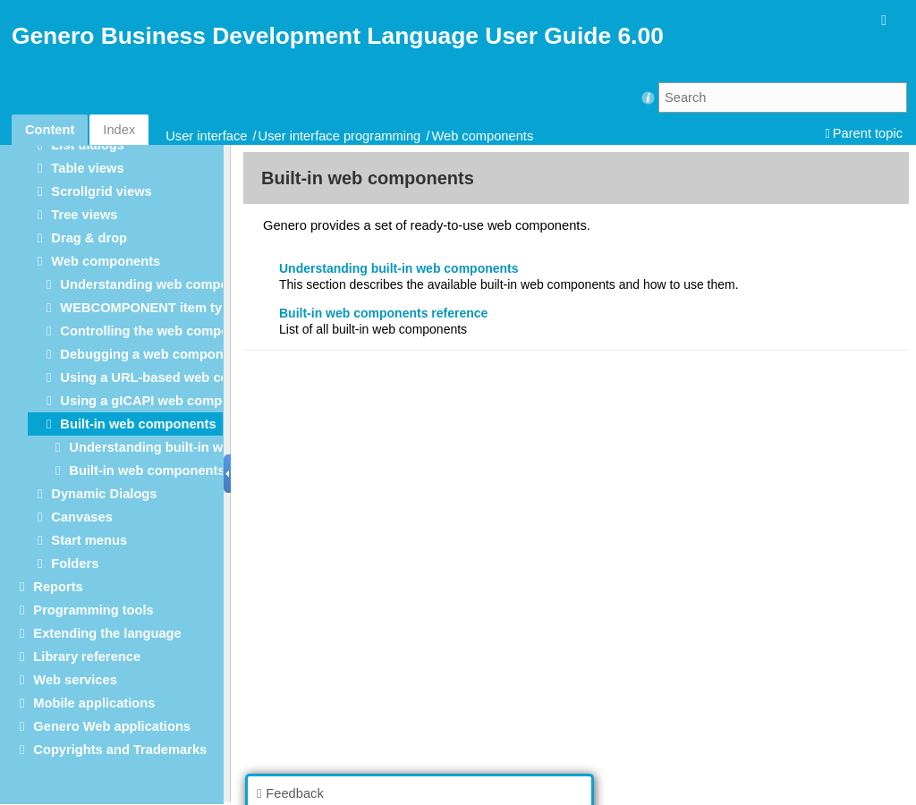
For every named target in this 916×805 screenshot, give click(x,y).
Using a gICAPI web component (159, 401)
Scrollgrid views (101, 191)
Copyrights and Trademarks (120, 749)
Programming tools (93, 610)
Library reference (86, 656)
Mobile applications (94, 703)
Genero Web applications (112, 726)
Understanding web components (161, 284)
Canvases (81, 517)
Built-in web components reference (178, 470)
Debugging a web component (151, 354)
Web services (74, 680)
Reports (57, 587)
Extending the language (107, 633)
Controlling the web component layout (179, 331)
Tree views (84, 215)
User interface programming (340, 136)
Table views (87, 168)
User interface (206, 136)
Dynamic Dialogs (104, 494)
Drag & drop (89, 238)
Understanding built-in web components (194, 447)
